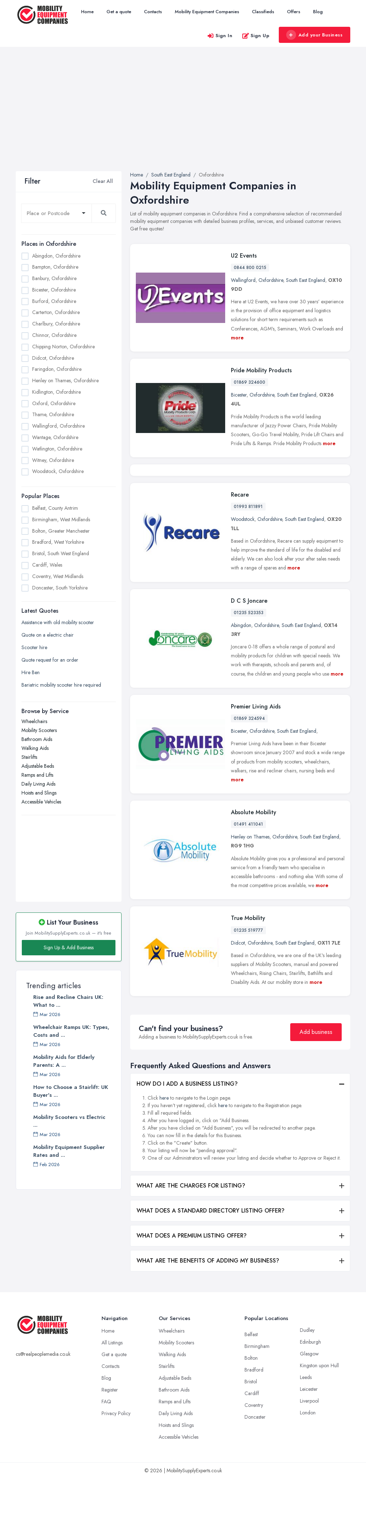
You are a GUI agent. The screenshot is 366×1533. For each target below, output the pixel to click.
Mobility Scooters (39, 730)
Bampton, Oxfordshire (55, 266)
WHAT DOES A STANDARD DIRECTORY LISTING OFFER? (211, 1265)
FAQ (106, 1455)
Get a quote (119, 11)
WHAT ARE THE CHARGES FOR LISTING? (191, 1240)
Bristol (250, 1435)
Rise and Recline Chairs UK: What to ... (68, 1001)
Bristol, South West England (60, 553)
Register (110, 1444)
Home (87, 11)
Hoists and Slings (38, 792)
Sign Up (255, 35)
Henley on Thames (250, 891)
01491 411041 (248, 878)
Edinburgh (310, 1396)
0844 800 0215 (250, 267)
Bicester (239, 394)
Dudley (307, 1384)
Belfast (251, 1388)
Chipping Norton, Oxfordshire (63, 346)
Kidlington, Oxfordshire (56, 391)
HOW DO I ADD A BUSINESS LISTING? (187, 1138)
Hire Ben (30, 672)
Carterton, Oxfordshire (56, 312)
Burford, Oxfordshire (54, 301)
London (308, 1466)
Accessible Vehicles (41, 801)
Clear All (103, 181)
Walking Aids (35, 748)
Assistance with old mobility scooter (57, 622)
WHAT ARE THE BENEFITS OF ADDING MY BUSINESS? (208, 1315)
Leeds (306, 1431)
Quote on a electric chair (47, 634)
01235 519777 (248, 984)
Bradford (253, 1424)
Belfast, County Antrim (55, 508)
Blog (318, 11)
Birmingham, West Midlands (61, 519)
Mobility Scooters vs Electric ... (69, 1121)
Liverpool (309, 1455)
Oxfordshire (270, 280)
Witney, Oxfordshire (53, 460)
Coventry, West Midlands (57, 576)
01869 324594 (249, 773)
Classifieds (263, 11)
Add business (316, 1086)
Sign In (219, 35)
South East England (305, 280)
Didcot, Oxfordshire (53, 358)
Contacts (153, 11)
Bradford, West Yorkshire (58, 542)
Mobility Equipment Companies (207, 11)
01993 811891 (248, 561)
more (237, 337)
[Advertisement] (183, 118)
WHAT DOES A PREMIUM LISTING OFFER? (192, 1290)
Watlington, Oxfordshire (57, 448)
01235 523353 (248, 667)
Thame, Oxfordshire (53, 414)
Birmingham (256, 1400)
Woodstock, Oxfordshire (58, 471)
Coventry (253, 1459)
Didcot (238, 996)
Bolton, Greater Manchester (61, 530)
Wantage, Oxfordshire (55, 437)
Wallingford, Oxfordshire (58, 425)
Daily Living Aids (38, 783)
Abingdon (241, 679)
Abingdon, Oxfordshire (56, 255)
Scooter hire (34, 647)
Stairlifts (29, 757)
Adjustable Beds (37, 766)
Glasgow (309, 1408)
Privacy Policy (116, 1467)
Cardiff (251, 1447)
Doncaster (255, 1471)
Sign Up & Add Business (69, 947)
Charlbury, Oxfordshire (56, 323)
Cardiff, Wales (47, 564)
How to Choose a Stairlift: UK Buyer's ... (70, 1091)
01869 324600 (249, 382)
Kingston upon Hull (319, 1419)
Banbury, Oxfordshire (54, 278)
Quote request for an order (49, 659)
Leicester (309, 1443)
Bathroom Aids (36, 739)
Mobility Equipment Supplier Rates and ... (69, 1151)
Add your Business (314, 35)
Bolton (251, 1412)
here (164, 1152)
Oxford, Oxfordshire (53, 403)
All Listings (112, 1396)
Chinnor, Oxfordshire (54, 335)
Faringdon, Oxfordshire (56, 369)
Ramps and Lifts (37, 774)
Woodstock (242, 573)
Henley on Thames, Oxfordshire (65, 380)
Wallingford (243, 280)
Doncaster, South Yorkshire (60, 587)
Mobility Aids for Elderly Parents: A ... (63, 1061)
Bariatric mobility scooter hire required (61, 684)
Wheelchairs (34, 721)
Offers (293, 11)
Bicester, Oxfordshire (54, 289)
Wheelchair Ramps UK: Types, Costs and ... (71, 1031)
